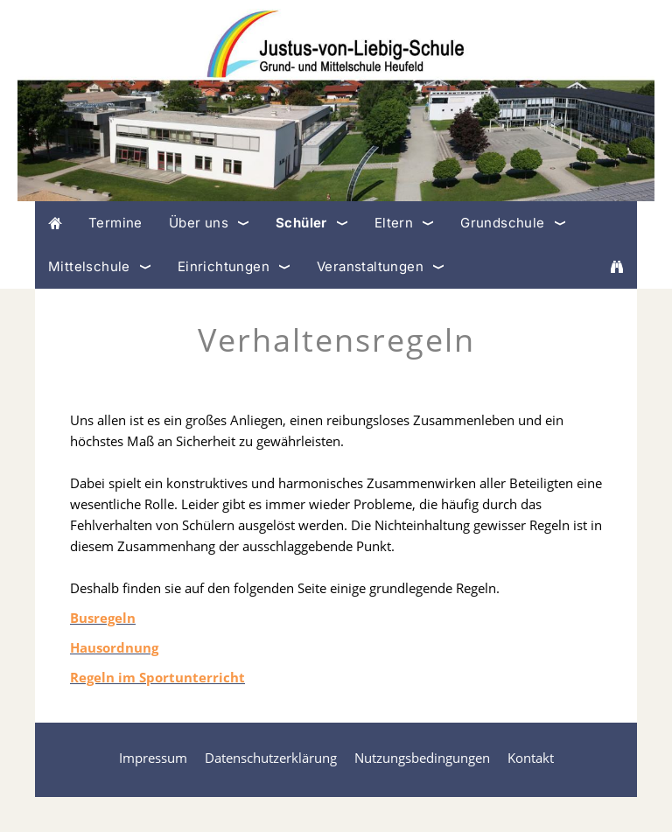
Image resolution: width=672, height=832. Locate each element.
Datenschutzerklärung (271, 757)
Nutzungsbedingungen (422, 757)
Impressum (153, 757)
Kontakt (531, 757)
